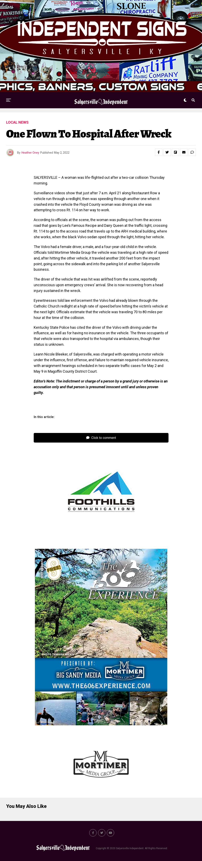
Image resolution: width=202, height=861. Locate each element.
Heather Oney (30, 152)
